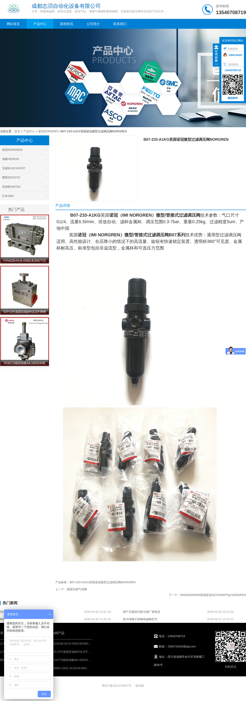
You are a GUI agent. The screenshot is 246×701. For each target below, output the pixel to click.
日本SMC (24, 196)
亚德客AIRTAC (24, 186)
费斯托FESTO (24, 177)
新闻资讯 (66, 24)
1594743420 (232, 55)
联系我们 (119, 24)
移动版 (140, 685)
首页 (17, 131)
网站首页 (13, 24)
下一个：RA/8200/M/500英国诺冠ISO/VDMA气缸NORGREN (207, 595)
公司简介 (93, 24)
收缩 (216, 55)
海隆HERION (24, 159)
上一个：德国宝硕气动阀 (71, 589)
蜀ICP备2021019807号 (116, 685)
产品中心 (40, 24)
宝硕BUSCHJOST (24, 168)
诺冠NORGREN (48, 131)
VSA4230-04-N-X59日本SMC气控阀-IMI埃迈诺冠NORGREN (90, 643)
